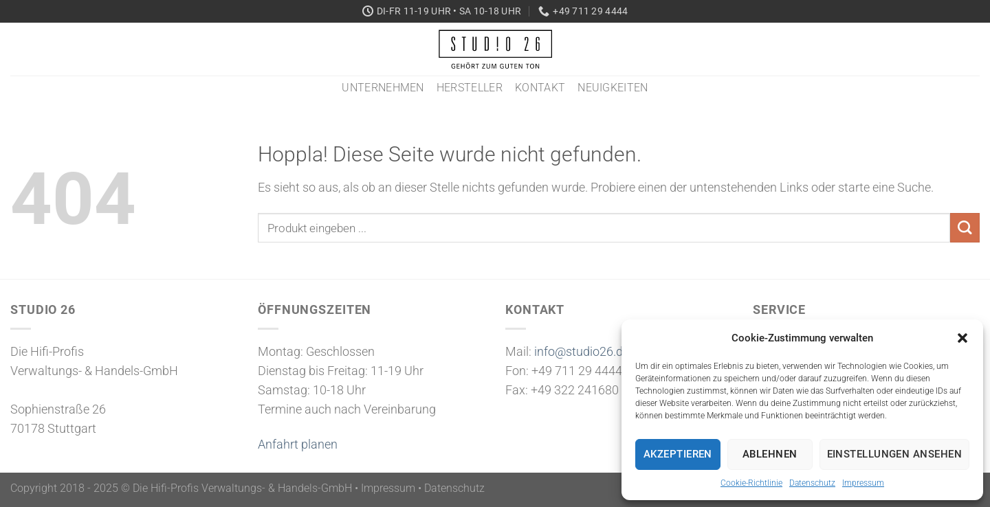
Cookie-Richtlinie (751, 483)
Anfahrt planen (298, 444)
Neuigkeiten (613, 87)
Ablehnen (770, 454)
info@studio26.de (581, 352)
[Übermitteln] (965, 228)
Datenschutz (812, 483)
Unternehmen (383, 87)
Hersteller (470, 87)
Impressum (863, 483)
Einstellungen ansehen (894, 454)
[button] (962, 338)
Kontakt (540, 87)
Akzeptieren (678, 454)
